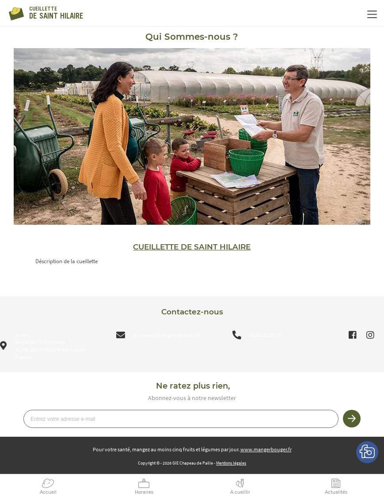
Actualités (336, 492)
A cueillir (240, 492)
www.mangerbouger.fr (266, 449)
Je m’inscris (352, 418)
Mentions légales (231, 463)
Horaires (144, 492)
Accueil (48, 492)
